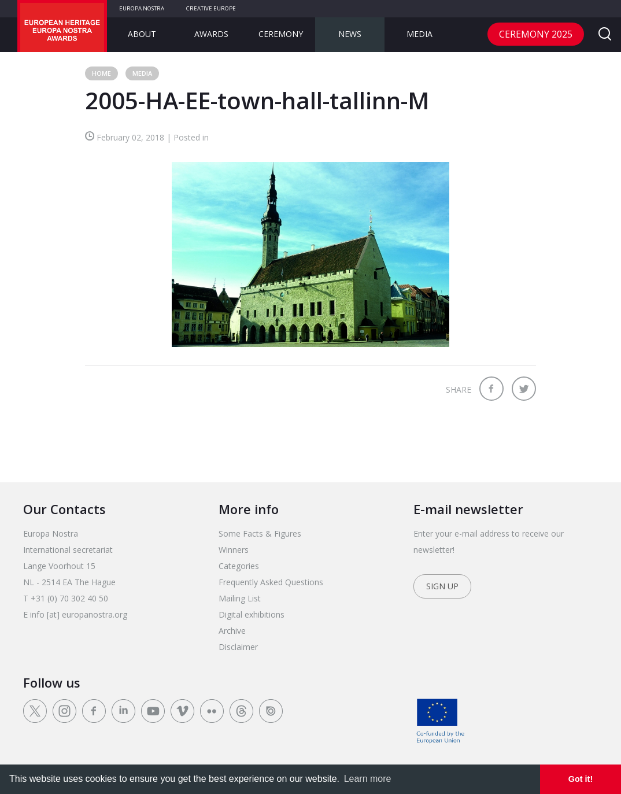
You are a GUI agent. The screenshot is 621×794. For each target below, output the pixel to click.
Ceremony (280, 33)
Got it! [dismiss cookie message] (580, 779)
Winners (234, 549)
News (349, 33)
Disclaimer (238, 646)
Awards (211, 33)
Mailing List (240, 598)
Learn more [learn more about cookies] (367, 779)
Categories (239, 565)
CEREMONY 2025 (535, 34)
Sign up (442, 586)
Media (419, 33)
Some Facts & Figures (260, 533)
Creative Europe (211, 8)
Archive (232, 630)
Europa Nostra (141, 8)
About (142, 33)
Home (101, 73)
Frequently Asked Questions (271, 582)
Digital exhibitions (251, 614)
